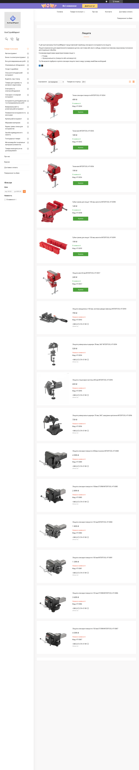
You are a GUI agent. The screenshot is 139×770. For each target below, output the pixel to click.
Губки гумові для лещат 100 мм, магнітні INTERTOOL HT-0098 (94, 202)
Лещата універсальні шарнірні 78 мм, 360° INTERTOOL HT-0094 (94, 344)
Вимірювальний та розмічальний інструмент (14, 108)
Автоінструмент (11, 53)
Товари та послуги (11, 49)
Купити (80, 112)
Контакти (108, 12)
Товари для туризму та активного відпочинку (13, 84)
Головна (60, 12)
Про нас (7, 156)
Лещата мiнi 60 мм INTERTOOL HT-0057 (86, 273)
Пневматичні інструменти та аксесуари (15, 114)
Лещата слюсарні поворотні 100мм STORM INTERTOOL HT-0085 (95, 486)
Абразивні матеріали (12, 123)
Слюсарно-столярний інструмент (13, 96)
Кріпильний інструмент (13, 119)
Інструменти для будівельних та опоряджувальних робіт (15, 102)
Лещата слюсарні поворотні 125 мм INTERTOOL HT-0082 (92, 522)
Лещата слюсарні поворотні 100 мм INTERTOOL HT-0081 (92, 557)
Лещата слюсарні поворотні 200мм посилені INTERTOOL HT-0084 (95, 451)
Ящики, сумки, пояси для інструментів (14, 128)
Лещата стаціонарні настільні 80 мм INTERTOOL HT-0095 (92, 380)
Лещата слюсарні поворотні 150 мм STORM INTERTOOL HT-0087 (95, 629)
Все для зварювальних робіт (15, 61)
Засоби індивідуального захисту (14, 134)
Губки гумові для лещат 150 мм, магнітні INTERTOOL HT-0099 (94, 237)
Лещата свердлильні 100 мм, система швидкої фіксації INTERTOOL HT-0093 (99, 309)
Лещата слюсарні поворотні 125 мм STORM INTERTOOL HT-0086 (95, 593)
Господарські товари (12, 139)
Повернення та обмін (11, 173)
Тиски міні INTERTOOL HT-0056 (83, 166)
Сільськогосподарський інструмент (13, 74)
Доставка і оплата (11, 167)
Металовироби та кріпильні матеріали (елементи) (15, 143)
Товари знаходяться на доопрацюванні (13, 150)
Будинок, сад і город (12, 79)
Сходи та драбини (11, 69)
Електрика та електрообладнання (12, 90)
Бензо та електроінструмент (15, 57)
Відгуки (7, 162)
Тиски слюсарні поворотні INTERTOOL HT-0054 (88, 95)
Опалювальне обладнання (15, 65)
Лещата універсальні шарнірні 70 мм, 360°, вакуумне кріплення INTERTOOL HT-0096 (102, 415)
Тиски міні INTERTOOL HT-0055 (83, 131)
